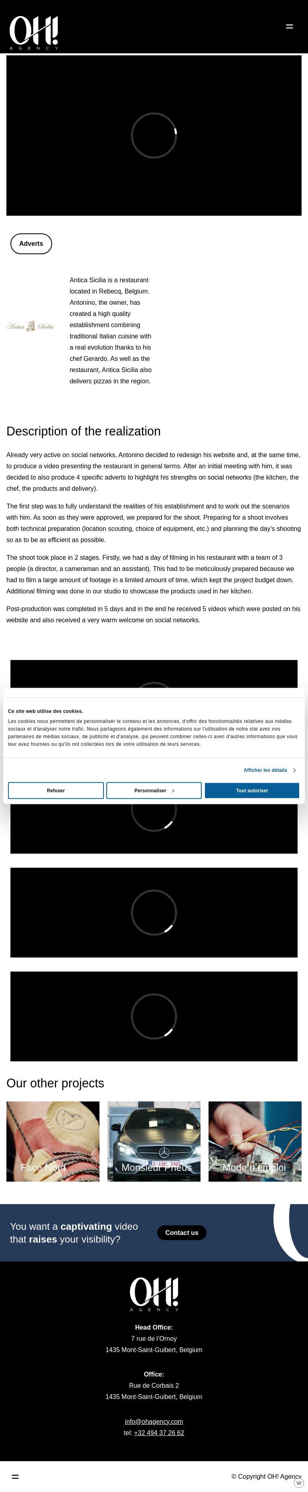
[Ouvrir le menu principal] (15, 1477)
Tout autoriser (252, 791)
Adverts (31, 243)
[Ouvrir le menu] (289, 26)
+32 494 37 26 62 (159, 1432)
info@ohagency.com (154, 1421)
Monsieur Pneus (157, 1167)
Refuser (56, 791)
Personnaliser (154, 791)
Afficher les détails (266, 770)
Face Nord (43, 1167)
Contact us (182, 1232)
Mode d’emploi (254, 1167)
